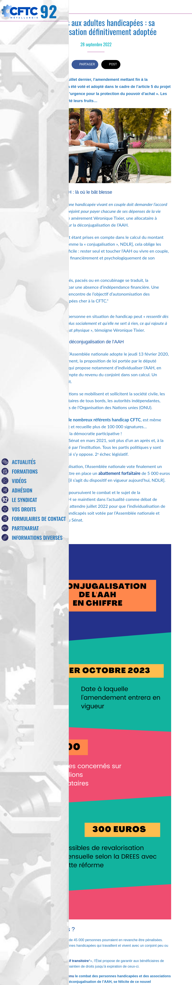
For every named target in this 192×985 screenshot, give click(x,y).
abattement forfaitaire (119, 473)
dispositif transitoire (72, 961)
